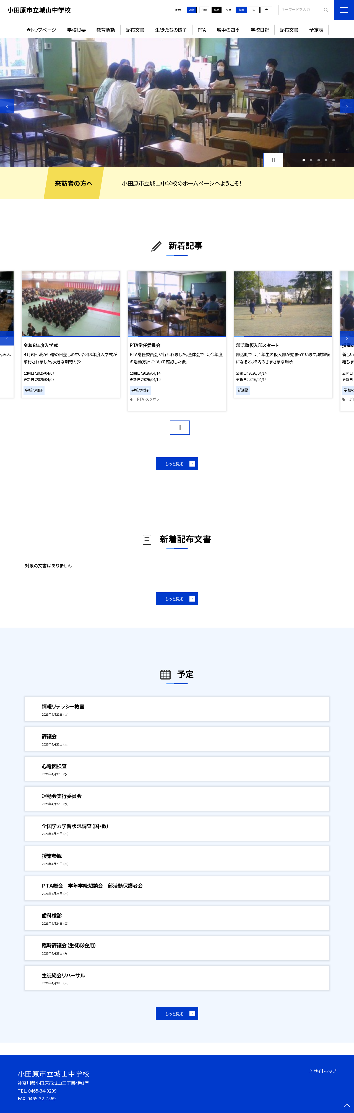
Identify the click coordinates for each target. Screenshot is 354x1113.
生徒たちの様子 (171, 29)
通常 (191, 10)
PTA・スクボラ (148, 399)
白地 (204, 10)
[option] (177, 102)
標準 (241, 10)
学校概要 (76, 29)
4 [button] (326, 160)
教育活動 (105, 29)
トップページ (43, 29)
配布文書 (135, 29)
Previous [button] (7, 106)
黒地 (216, 10)
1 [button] (303, 160)
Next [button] (347, 106)
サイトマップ (324, 1071)
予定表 (316, 29)
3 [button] (318, 160)
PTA (201, 29)
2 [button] (311, 160)
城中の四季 (228, 29)
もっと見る (174, 464)
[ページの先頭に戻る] (347, 1106)
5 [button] (333, 160)
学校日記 (259, 29)
